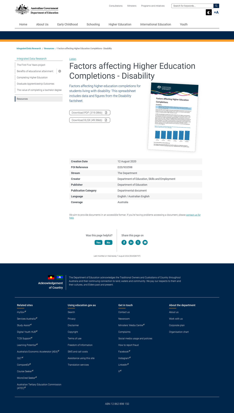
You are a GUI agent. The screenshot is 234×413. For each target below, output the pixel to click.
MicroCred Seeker (26, 378)
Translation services (78, 364)
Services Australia (26, 318)
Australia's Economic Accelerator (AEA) (37, 351)
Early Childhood (67, 24)
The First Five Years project (31, 65)
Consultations (116, 5)
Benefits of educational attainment (35, 71)
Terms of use (74, 338)
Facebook (123, 351)
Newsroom (124, 318)
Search (71, 312)
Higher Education (120, 24)
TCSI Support (24, 338)
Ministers (131, 5)
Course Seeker (24, 371)
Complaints (124, 331)
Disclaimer (73, 325)
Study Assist (23, 325)
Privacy (72, 318)
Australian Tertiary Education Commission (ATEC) (39, 386)
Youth (184, 24)
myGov (20, 312)
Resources (49, 48)
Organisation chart (179, 331)
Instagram (123, 358)
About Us (42, 24)
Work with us (176, 318)
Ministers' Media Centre (130, 325)
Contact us (124, 312)
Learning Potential (26, 345)
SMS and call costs (78, 351)
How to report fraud (128, 345)
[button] (60, 71)
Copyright (73, 331)
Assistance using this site (81, 358)
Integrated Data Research (29, 48)
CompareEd (23, 364)
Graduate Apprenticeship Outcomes (35, 83)
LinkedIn (122, 364)
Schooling (93, 24)
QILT (19, 358)
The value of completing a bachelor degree (39, 90)
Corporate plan (177, 325)
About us (173, 312)
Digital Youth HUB (26, 331)
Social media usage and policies (135, 338)
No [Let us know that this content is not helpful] (108, 242)
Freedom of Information (80, 345)
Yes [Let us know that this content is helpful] (98, 242)
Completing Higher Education (32, 77)
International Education (155, 24)
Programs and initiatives (153, 5)
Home (23, 24)
